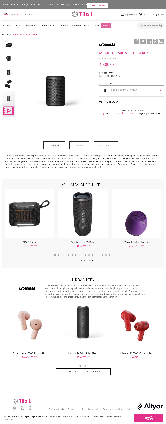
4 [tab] (68, 255)
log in (104, 113)
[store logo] (83, 14)
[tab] (54, 145)
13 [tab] (106, 255)
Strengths (79, 145)
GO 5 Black (29, 242)
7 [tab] (80, 255)
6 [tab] (76, 255)
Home (5, 34)
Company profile (56, 409)
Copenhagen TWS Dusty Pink (29, 353)
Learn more (8, 419)
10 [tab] (93, 255)
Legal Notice (94, 409)
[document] (83, 418)
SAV (129, 409)
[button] (11, 14)
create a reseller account (121, 113)
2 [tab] (59, 255)
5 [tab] (72, 255)
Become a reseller (76, 409)
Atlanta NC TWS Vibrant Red (136, 353)
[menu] (67, 26)
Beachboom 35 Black (83, 242)
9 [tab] (89, 255)
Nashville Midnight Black (83, 353)
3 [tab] (63, 255)
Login (101, 4)
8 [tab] (85, 255)
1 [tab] (55, 255)
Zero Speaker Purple (136, 242)
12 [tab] (102, 255)
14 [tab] (110, 255)
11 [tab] (97, 255)
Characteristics (106, 145)
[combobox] (150, 26)
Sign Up (126, 4)
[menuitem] (8, 26)
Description (54, 145)
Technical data (112, 102)
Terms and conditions (113, 409)
